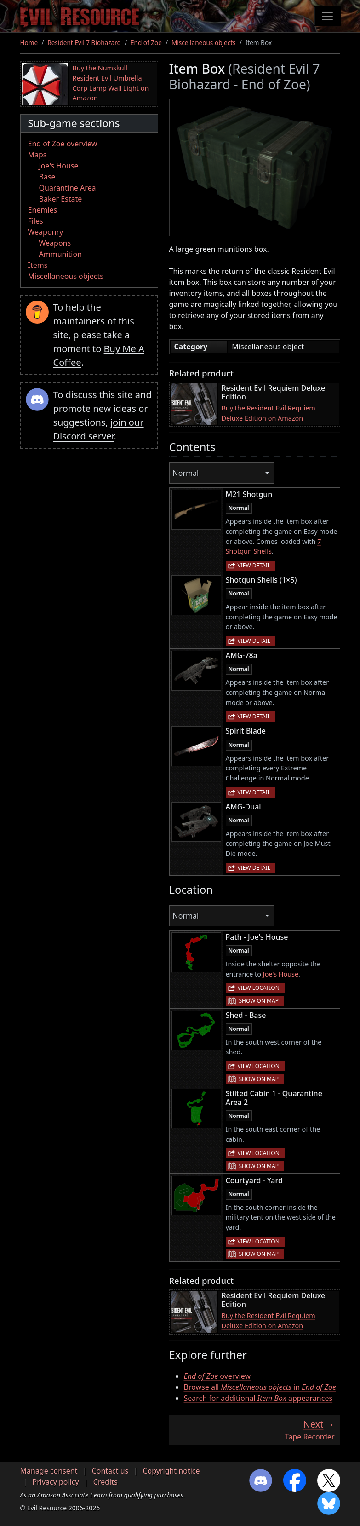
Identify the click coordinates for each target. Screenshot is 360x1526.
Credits (105, 1482)
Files (35, 221)
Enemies (42, 210)
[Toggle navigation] (327, 16)
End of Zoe (146, 42)
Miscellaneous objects (203, 42)
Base (47, 177)
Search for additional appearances (258, 1398)
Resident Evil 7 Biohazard (84, 42)
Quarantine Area (67, 188)
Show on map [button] (259, 1001)
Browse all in (260, 1387)
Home (29, 42)
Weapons (55, 243)
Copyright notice (171, 1471)
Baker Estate (60, 199)
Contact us (110, 1471)
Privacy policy (56, 1482)
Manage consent (49, 1471)
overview (217, 1376)
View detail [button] (254, 565)
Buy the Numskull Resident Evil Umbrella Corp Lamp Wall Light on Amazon (111, 83)
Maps (37, 155)
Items (38, 265)
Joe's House (59, 166)
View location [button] (259, 988)
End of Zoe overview (62, 144)
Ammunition (60, 254)
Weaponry (45, 232)
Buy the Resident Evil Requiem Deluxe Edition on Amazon (268, 413)
